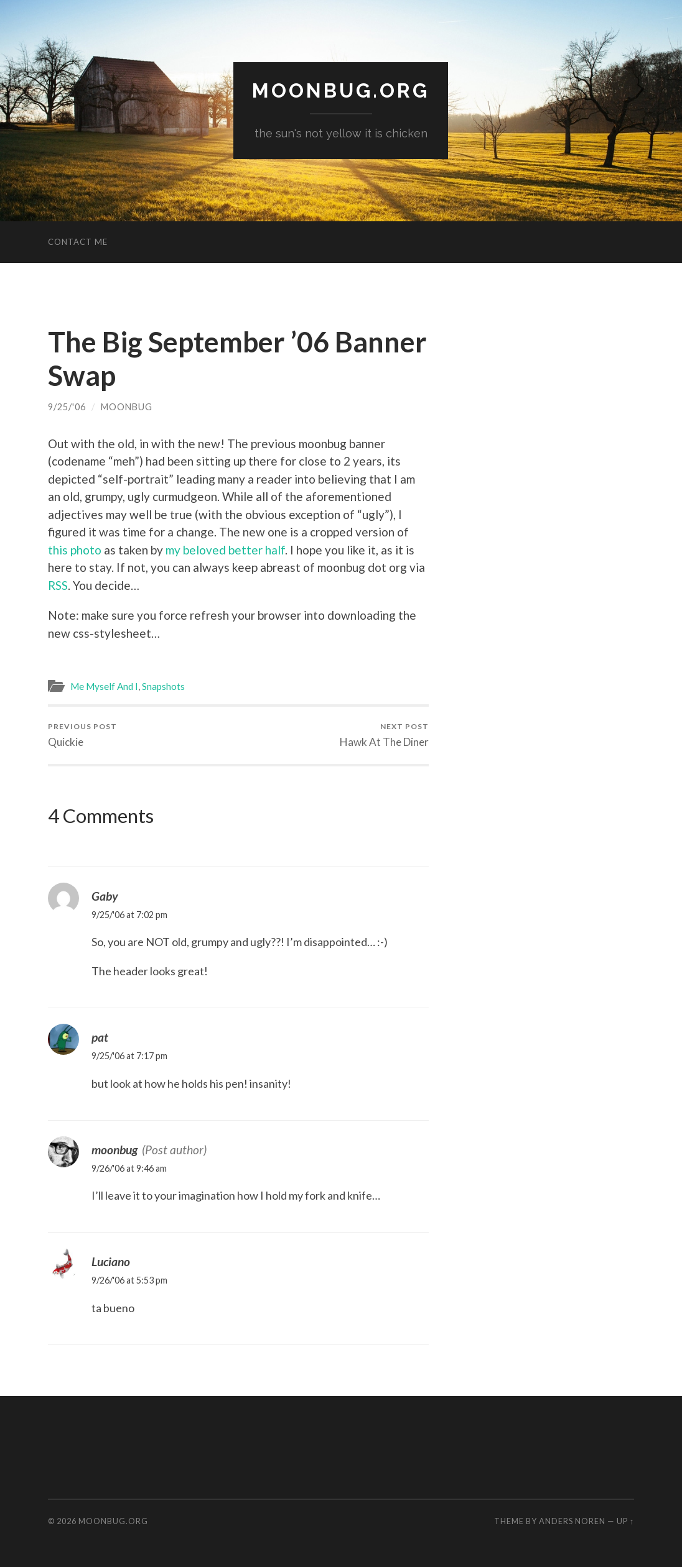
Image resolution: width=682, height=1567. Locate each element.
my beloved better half (225, 550)
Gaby (104, 896)
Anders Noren (572, 1521)
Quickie (82, 735)
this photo (74, 550)
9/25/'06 (67, 407)
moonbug (126, 407)
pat (99, 1037)
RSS (58, 585)
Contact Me (78, 242)
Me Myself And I (104, 686)
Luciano (110, 1261)
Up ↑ (625, 1521)
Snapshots (163, 686)
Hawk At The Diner (384, 735)
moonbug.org (340, 90)
